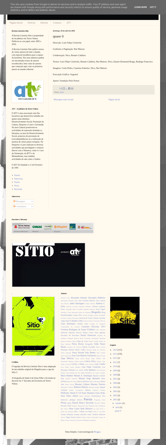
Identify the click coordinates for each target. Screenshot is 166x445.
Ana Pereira (65, 303)
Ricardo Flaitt (66, 406)
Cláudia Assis (82, 324)
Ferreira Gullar (71, 341)
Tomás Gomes (86, 417)
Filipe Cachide (93, 341)
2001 (115, 399)
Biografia (96, 312)
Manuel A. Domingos (83, 376)
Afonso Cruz (65, 298)
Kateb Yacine (79, 361)
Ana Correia (100, 301)
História (44, 22)
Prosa (16, 186)
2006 (115, 383)
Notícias (31, 22)
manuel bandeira (71, 378)
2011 (115, 362)
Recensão (18, 189)
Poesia (17, 182)
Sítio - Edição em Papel (83, 412)
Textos (63, 417)
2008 (115, 375)
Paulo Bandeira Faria (91, 393)
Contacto (57, 22)
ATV (68, 22)
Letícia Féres (90, 361)
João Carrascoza (66, 356)
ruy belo (96, 409)
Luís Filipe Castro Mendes (71, 367)
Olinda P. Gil (75, 393)
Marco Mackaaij (95, 381)
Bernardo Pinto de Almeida (81, 312)
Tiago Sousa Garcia (73, 417)
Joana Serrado (78, 353)
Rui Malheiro (90, 406)
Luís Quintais (90, 370)
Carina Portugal (87, 315)
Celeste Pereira (88, 321)
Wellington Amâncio (89, 420)
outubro (118, 403)
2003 (115, 391)
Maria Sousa (69, 384)
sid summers (69, 411)
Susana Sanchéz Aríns (82, 414)
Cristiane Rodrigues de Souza (73, 330)
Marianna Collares (67, 387)
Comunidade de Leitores (70, 327)
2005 (115, 387)
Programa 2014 (99, 400)
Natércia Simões (99, 390)
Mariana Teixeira (98, 384)
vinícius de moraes (76, 420)
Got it (153, 7)
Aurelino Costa (66, 312)
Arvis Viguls (100, 309)
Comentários (20, 206)
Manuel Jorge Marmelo (89, 378)
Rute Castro (74, 409)
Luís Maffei (80, 370)
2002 (115, 395)
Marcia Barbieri (83, 381)
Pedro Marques (84, 396)
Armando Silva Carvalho (74, 309)
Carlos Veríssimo (72, 318)
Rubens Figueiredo (78, 406)
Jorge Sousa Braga (82, 358)
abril (117, 407)
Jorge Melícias (67, 358)
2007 (115, 379)
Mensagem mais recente (63, 99)
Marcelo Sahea (72, 381)
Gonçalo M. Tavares (74, 347)
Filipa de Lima (82, 341)
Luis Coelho (100, 364)
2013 (115, 354)
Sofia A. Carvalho (99, 411)
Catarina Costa (76, 321)
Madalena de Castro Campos (95, 373)
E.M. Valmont (100, 330)
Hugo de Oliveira (99, 350)
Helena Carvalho (88, 347)
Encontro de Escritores (70, 335)
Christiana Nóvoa (99, 321)
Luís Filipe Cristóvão (91, 367)
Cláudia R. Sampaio (97, 324)
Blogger (97, 432)
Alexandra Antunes (79, 298)
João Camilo (101, 353)
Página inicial (16, 22)
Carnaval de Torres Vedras (88, 318)
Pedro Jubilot (72, 396)
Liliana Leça (101, 361)
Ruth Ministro (87, 409)
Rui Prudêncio (100, 406)
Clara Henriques (68, 324)
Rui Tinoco (65, 409)
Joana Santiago (66, 353)
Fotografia (89, 344)
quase (62, 92)
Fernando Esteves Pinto (75, 338)
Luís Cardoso (89, 364)
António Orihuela (85, 306)
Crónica (91, 329)
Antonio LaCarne (72, 306)
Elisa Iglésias (100, 333)
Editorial (64, 333)
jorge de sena (101, 356)
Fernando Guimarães (91, 338)
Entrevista (18, 179)
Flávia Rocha (77, 344)
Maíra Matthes (67, 376)
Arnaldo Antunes (89, 309)
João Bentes (90, 353)
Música (88, 390)
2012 (115, 358)
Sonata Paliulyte (67, 414)
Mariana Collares (82, 384)
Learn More (140, 7)
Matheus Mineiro (81, 387)
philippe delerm (75, 400)
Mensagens (19, 201)
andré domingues (77, 303)
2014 (115, 350)
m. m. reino (79, 373)
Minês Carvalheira (76, 390)
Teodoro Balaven (98, 414)
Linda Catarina (66, 364)
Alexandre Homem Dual (69, 301)
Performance (96, 396)
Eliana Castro (88, 333)
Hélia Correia (100, 347)
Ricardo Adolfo (100, 403)
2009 (115, 370)
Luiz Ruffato (70, 373)
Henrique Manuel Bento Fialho (73, 350)
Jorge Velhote (96, 358)
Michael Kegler (94, 387)
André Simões (90, 303)
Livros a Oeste (78, 364)
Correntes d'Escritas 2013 (93, 327)
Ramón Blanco (78, 403)
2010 (115, 366)
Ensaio (17, 175)
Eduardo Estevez (75, 333)
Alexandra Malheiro (96, 298)
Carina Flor (77, 315)
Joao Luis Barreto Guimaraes (84, 355)
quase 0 (118, 411)
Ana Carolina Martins (86, 301)
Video (67, 420)
